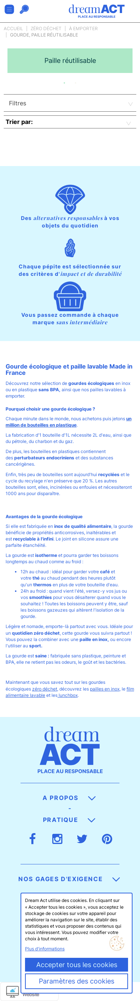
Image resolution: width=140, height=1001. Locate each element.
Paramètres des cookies (76, 981)
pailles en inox (104, 689)
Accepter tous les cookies (76, 965)
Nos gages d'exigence (69, 879)
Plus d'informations (45, 948)
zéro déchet (44, 689)
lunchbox (67, 695)
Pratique (69, 819)
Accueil (13, 28)
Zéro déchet (46, 28)
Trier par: (19, 121)
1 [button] (64, 83)
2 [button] (76, 83)
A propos (69, 797)
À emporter (83, 28)
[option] (70, 60)
